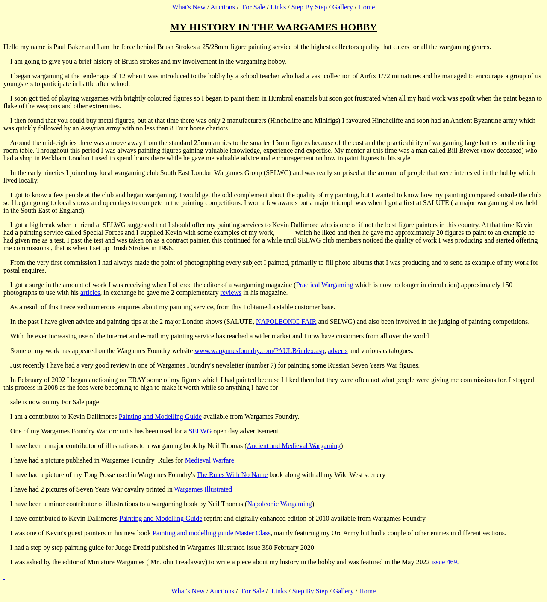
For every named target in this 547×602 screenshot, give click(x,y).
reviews (230, 292)
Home (366, 7)
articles (90, 292)
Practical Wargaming (325, 284)
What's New (189, 7)
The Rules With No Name (232, 474)
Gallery (342, 7)
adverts (337, 350)
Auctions (222, 7)
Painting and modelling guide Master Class (212, 533)
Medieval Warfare (209, 460)
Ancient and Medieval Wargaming (294, 445)
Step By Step (309, 7)
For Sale (253, 7)
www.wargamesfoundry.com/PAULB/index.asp (259, 350)
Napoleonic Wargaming (279, 503)
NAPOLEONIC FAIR (286, 321)
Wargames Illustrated (203, 489)
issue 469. (445, 562)
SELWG (200, 431)
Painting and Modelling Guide (160, 416)
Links (278, 7)
